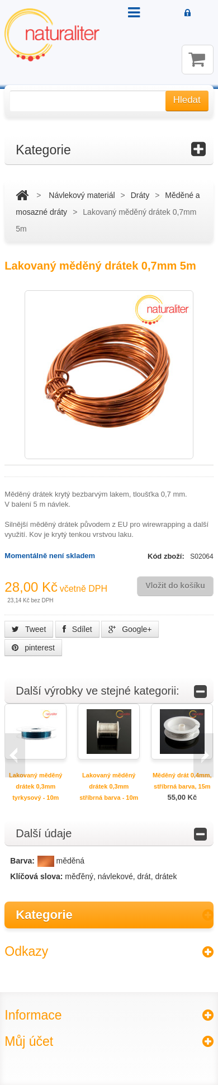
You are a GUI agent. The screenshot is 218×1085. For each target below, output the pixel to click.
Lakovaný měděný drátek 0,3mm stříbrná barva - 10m (108, 786)
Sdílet (77, 629)
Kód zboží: (167, 556)
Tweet (29, 629)
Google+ (129, 629)
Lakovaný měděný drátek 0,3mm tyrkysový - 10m (35, 786)
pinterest (33, 647)
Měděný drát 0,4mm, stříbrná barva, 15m (182, 781)
